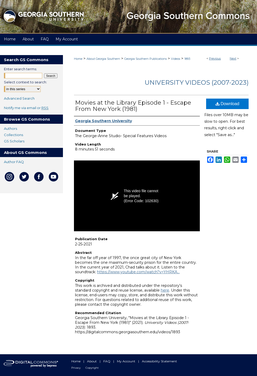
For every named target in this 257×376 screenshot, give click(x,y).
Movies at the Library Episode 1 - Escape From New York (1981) (133, 105)
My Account (126, 361)
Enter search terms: (20, 69)
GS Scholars (14, 141)
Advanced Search (19, 98)
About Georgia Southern (103, 59)
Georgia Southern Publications (145, 59)
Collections (13, 135)
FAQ (107, 361)
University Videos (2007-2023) (196, 82)
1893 (187, 59)
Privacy (76, 367)
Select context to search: (25, 82)
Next (233, 58)
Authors (10, 128)
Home (78, 59)
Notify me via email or (26, 108)
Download (227, 103)
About (92, 361)
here (165, 290)
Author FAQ (14, 162)
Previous (215, 58)
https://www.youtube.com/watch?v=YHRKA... (138, 272)
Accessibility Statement (159, 361)
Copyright (92, 367)
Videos (175, 59)
